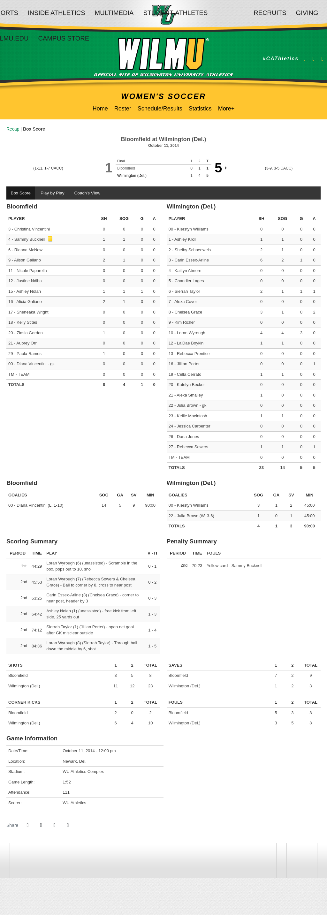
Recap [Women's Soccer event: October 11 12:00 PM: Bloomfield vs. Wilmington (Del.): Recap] (12, 129)
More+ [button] (226, 108)
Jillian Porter (188, 364)
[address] (261, 860)
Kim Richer (185, 323)
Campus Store (63, 38)
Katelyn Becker (191, 385)
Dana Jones (188, 437)
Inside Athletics (56, 12)
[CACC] (302, 860)
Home (100, 108)
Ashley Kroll (185, 240)
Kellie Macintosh (192, 416)
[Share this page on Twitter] (41, 826)
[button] (67, 826)
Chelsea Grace (188, 312)
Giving (307, 12)
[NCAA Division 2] (291, 860)
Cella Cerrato (189, 374)
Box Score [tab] (21, 193)
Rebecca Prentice (193, 354)
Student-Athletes (175, 12)
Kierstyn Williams (193, 229)
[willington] (271, 860)
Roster (122, 108)
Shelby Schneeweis (193, 250)
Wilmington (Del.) (132, 175)
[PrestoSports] (312, 860)
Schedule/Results (160, 108)
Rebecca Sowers (192, 447)
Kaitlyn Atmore (188, 270)
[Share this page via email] (54, 826)
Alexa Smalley (190, 395)
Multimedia (114, 12)
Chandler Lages (189, 281)
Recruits (270, 12)
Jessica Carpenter (193, 426)
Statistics (200, 108)
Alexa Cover (185, 302)
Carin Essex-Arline (192, 260)
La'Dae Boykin (190, 343)
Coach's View (89, 193)
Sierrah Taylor (187, 291)
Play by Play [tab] (54, 193)
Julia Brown (187, 406)
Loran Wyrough (191, 333)
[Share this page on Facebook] (27, 826)
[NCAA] (281, 860)
